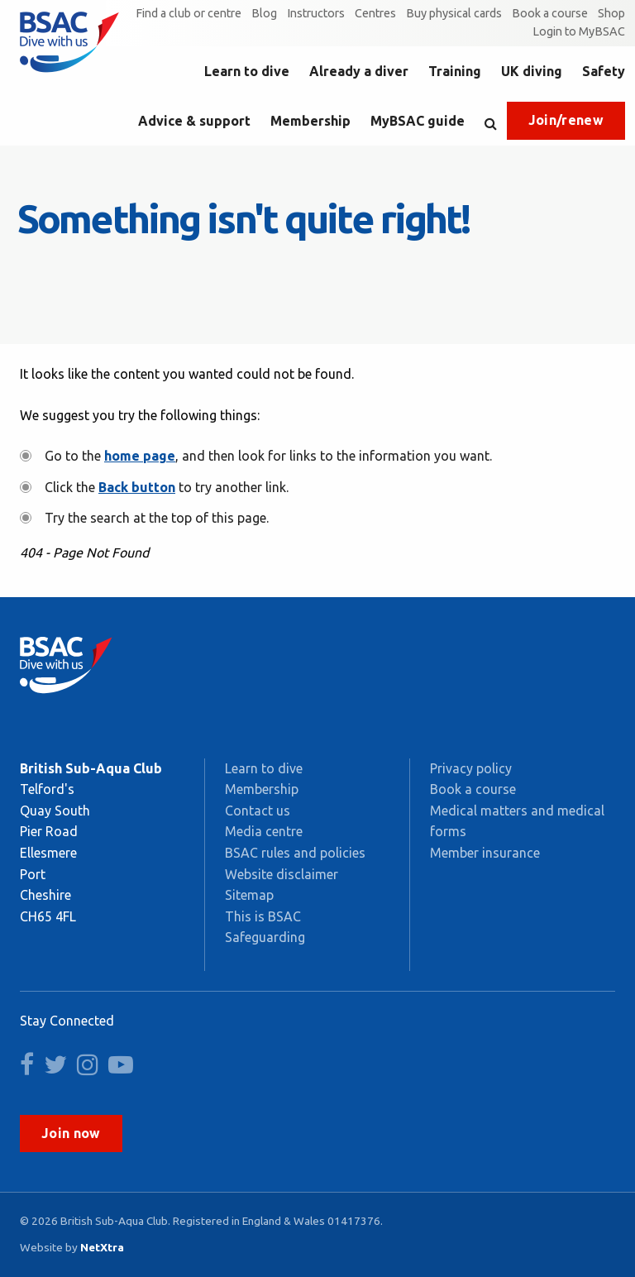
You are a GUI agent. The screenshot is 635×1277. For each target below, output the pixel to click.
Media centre (264, 831)
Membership (310, 120)
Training (454, 71)
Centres (375, 13)
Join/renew (566, 119)
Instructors (316, 13)
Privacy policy (471, 768)
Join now (71, 1133)
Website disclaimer (281, 874)
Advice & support (194, 120)
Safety (603, 71)
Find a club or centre (188, 13)
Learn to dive (246, 71)
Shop (611, 13)
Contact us (257, 810)
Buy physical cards (454, 13)
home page (139, 455)
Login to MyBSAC (578, 31)
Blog (264, 13)
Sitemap (249, 894)
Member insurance (485, 852)
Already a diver (358, 71)
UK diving (531, 71)
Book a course (550, 13)
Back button (136, 487)
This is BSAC (263, 916)
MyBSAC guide (417, 120)
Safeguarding (265, 937)
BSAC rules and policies (295, 852)
